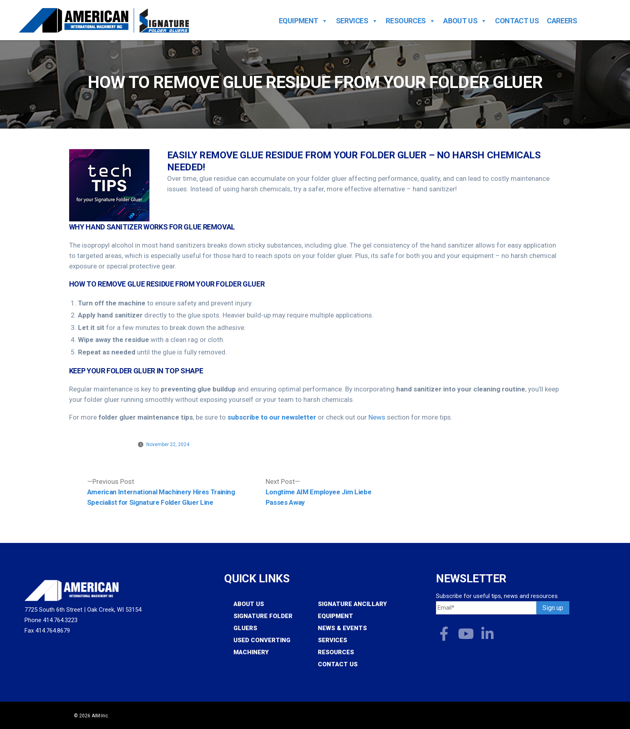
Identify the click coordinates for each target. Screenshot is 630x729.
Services (357, 21)
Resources (410, 21)
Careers (562, 21)
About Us (465, 21)
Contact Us (517, 21)
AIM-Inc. (100, 716)
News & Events (342, 628)
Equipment (303, 21)
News (376, 417)
